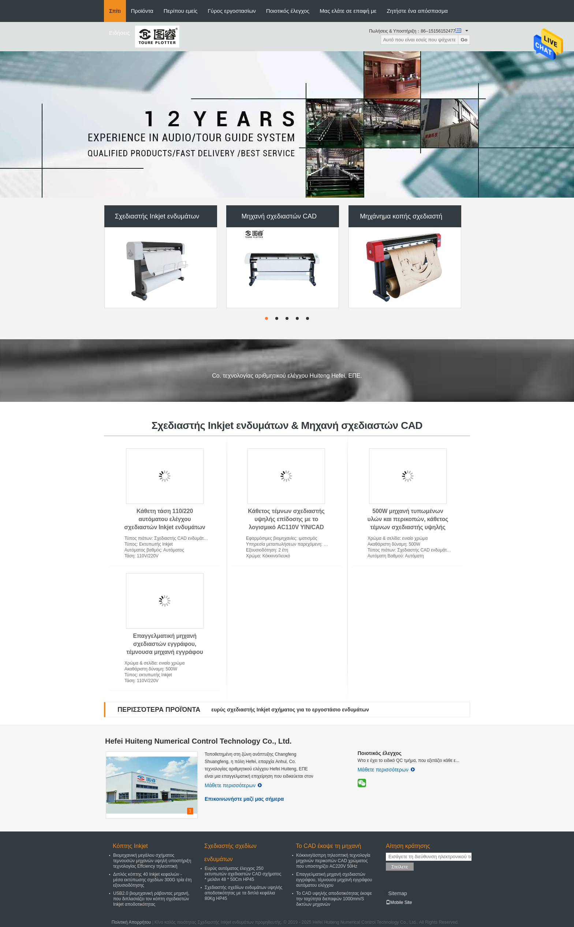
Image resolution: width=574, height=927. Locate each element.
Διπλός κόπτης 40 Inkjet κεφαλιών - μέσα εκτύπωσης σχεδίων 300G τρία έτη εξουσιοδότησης (152, 880)
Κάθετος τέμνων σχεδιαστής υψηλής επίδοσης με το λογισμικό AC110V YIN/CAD (286, 519)
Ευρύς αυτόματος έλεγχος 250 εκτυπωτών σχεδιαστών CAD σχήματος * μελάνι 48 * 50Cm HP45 (243, 874)
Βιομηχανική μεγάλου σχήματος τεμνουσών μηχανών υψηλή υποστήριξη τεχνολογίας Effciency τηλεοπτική (152, 861)
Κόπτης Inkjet (130, 846)
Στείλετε (399, 867)
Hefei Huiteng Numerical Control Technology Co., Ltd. (198, 741)
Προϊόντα (142, 11)
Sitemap (397, 893)
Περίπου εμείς (181, 11)
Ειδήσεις (119, 33)
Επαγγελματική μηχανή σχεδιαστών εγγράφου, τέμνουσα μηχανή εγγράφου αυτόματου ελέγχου (334, 880)
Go (464, 39)
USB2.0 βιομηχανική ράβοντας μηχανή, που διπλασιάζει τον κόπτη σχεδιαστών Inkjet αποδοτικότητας (151, 899)
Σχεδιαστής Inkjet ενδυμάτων (157, 216)
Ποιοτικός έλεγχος (287, 11)
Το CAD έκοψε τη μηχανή (328, 846)
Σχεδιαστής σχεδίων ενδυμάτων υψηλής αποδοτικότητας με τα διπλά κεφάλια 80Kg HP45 (243, 893)
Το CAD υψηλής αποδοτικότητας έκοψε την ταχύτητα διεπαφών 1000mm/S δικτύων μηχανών (334, 899)
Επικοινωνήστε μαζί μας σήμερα (244, 799)
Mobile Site (399, 902)
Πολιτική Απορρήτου (131, 922)
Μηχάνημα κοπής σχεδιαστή (401, 216)
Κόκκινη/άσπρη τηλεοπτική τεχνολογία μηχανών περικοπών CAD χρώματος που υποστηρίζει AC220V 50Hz (333, 861)
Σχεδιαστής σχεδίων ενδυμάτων (230, 852)
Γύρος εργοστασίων (232, 11)
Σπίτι (115, 11)
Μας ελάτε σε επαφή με (348, 11)
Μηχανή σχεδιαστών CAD (279, 216)
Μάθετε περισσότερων (233, 785)
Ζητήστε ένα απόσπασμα (417, 11)
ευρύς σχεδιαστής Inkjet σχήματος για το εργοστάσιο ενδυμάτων (290, 710)
